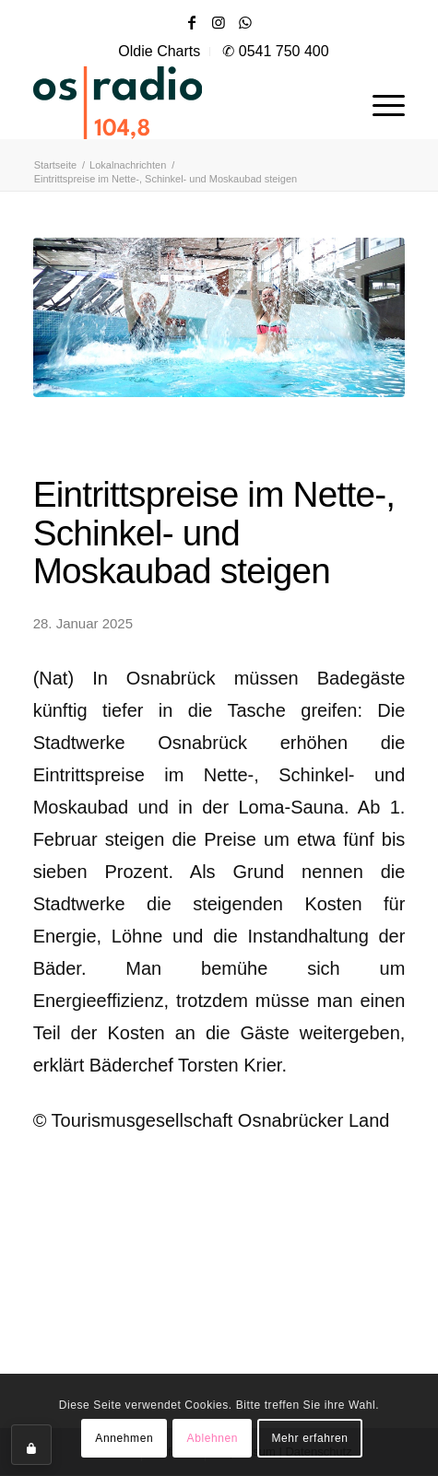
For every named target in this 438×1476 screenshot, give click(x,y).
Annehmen (124, 1438)
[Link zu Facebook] (192, 22)
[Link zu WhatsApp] (245, 22)
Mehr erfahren (309, 1438)
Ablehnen (213, 1438)
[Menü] (379, 102)
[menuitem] (159, 51)
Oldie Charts (159, 51)
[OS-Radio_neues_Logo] (171, 102)
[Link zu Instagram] (218, 22)
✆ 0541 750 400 (275, 51)
